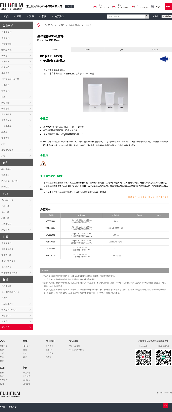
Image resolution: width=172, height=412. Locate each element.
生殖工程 (5, 73)
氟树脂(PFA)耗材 (9, 309)
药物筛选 (5, 102)
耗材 (3, 144)
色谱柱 (4, 298)
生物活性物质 (7, 150)
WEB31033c (50, 256)
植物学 (4, 132)
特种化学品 (6, 169)
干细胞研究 (6, 114)
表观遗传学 (6, 120)
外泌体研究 (6, 32)
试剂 (70, 6)
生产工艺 (3, 380)
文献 (25, 353)
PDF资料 (26, 346)
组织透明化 (6, 50)
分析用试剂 (6, 224)
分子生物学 (6, 126)
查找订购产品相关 (76, 350)
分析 (2, 353)
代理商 (48, 357)
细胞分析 (5, 61)
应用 (19, 16)
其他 (3, 155)
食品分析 (5, 212)
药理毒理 (5, 108)
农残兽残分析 (7, 200)
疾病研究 (5, 91)
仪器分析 (5, 206)
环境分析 (5, 218)
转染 (3, 97)
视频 (25, 350)
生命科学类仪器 (8, 261)
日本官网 (49, 353)
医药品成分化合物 (9, 181)
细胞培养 (5, 85)
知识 (25, 357)
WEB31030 (50, 221)
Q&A (121, 50)
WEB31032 (50, 235)
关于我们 (59, 16)
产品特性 (54, 50)
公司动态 (26, 376)
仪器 (2, 357)
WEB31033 (50, 249)
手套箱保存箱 (7, 249)
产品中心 (47, 25)
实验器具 (5, 327)
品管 (2, 376)
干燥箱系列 (6, 243)
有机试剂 (5, 175)
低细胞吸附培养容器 (10, 292)
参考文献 (155, 50)
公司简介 (49, 346)
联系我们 (49, 350)
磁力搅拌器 (6, 267)
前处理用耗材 (7, 304)
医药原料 (5, 55)
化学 (2, 350)
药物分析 (5, 230)
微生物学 (5, 138)
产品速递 (26, 373)
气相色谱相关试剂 (9, 272)
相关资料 (87, 50)
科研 (2, 373)
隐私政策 (12, 407)
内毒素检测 (6, 44)
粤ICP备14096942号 (164, 393)
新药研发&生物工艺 (10, 79)
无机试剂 (5, 187)
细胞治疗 (5, 67)
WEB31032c (50, 242)
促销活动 (26, 384)
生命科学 (3, 346)
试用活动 (26, 380)
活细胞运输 (6, 286)
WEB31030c (50, 228)
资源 (31, 16)
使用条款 (3, 407)
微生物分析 (6, 255)
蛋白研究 (5, 38)
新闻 (44, 16)
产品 (6, 16)
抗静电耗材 (6, 315)
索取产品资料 (74, 346)
